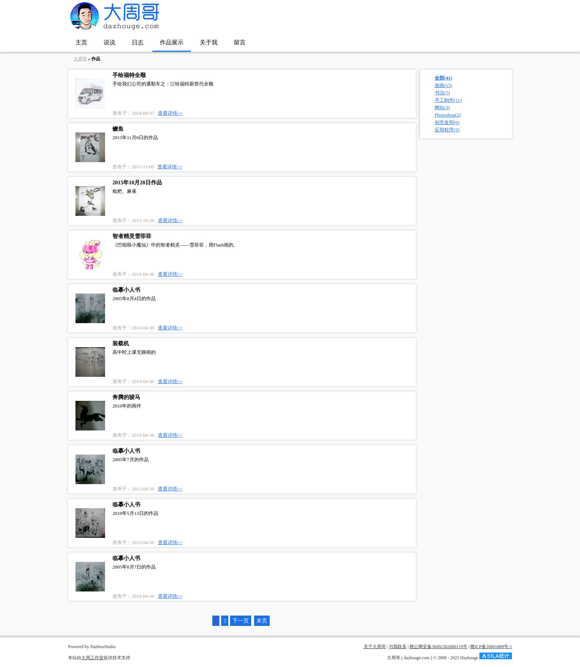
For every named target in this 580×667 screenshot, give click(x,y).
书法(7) (442, 92)
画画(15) (443, 85)
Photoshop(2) (448, 115)
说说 (109, 42)
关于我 (209, 42)
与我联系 (398, 646)
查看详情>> (170, 113)
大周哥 (80, 58)
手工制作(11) (448, 100)
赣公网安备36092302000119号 (438, 646)
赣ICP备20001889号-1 (491, 646)
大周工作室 (92, 657)
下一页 (240, 621)
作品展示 (171, 42)
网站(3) (442, 107)
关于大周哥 (375, 646)
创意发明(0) (447, 122)
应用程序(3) (447, 130)
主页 (81, 42)
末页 (261, 621)
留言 (240, 42)
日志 (138, 42)
